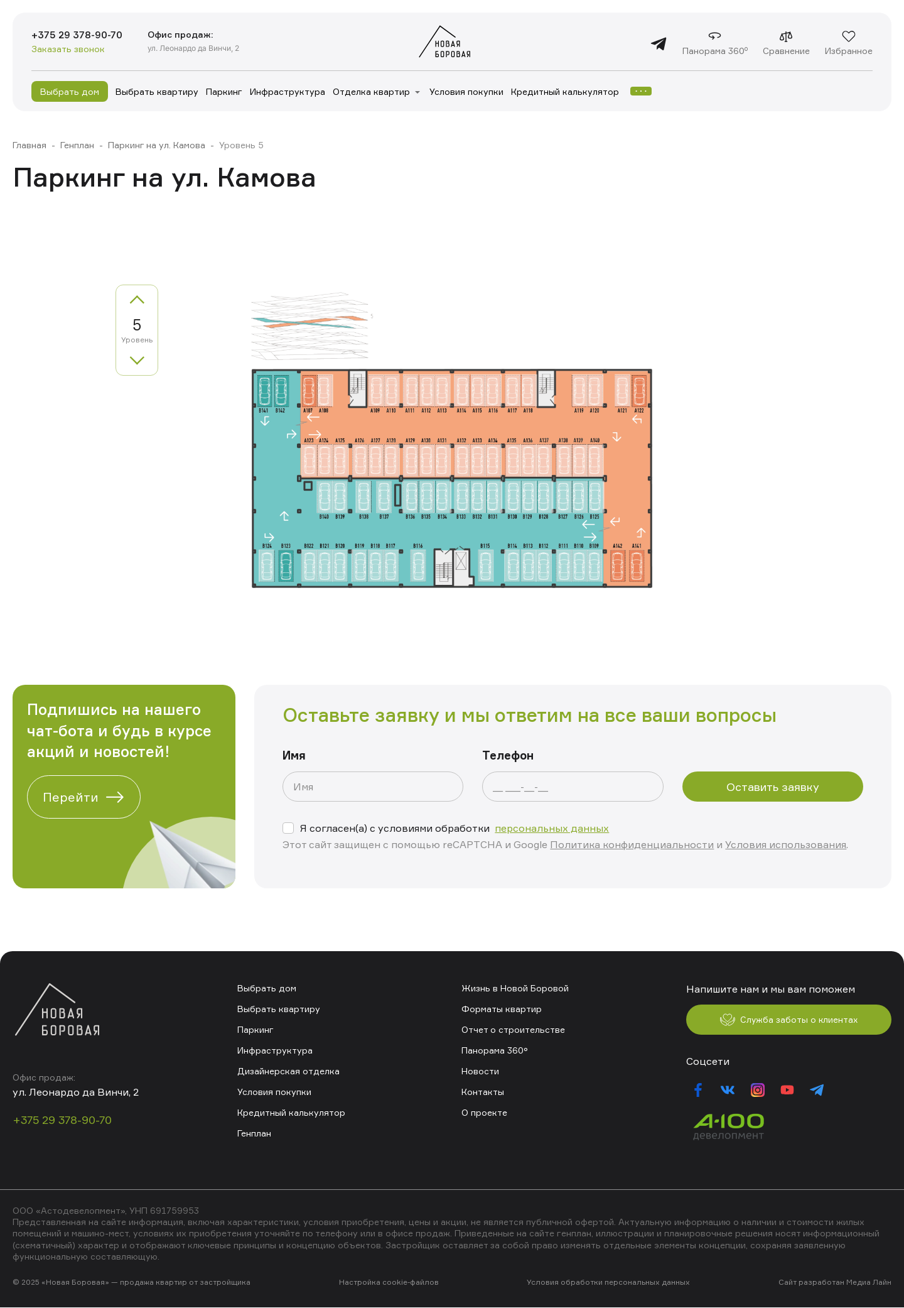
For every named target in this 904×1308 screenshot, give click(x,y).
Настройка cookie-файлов (389, 1283)
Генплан (77, 144)
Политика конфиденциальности (632, 844)
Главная (29, 144)
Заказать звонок (68, 49)
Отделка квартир (371, 91)
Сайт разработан (811, 1283)
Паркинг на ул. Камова (156, 144)
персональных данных (552, 828)
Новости (480, 1070)
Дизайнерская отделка (288, 1070)
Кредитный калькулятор (565, 91)
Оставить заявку (772, 786)
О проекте (484, 1112)
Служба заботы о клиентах (788, 1020)
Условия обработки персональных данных (608, 1283)
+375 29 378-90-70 (78, 35)
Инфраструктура (287, 91)
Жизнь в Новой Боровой (515, 988)
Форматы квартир (501, 1008)
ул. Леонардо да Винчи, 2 (196, 48)
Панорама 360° (494, 1050)
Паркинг (224, 91)
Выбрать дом (69, 91)
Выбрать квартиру (157, 91)
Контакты (482, 1091)
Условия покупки (466, 91)
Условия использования (785, 844)
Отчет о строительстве (513, 1029)
